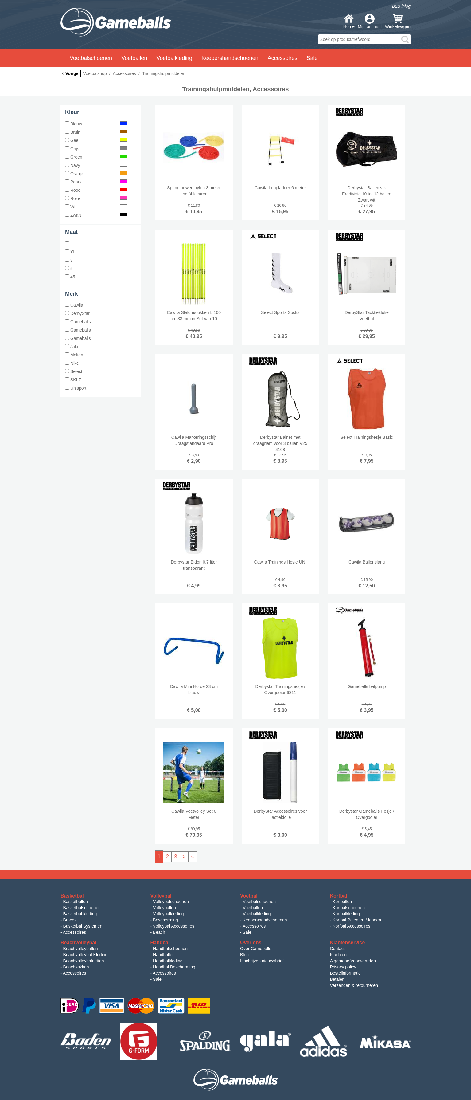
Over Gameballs (255, 948)
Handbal (160, 942)
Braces (70, 919)
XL (70, 251)
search (405, 39)
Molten (74, 354)
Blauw (96, 123)
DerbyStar (77, 313)
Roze (96, 198)
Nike (72, 363)
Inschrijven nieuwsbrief (262, 960)
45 (70, 276)
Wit (96, 206)
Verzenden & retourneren (354, 985)
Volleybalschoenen (171, 901)
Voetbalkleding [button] (174, 58)
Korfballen (342, 901)
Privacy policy (343, 966)
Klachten (338, 954)
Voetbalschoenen (259, 901)
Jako (72, 346)
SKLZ (73, 379)
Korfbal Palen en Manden (357, 919)
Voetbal (249, 895)
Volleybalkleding (168, 913)
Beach (159, 932)
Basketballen (75, 901)
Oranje (96, 173)
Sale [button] (312, 58)
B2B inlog (401, 6)
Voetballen (253, 907)
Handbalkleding (168, 960)
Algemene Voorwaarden (353, 960)
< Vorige (70, 73)
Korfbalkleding (346, 913)
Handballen (164, 954)
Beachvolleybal (78, 942)
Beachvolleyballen (80, 948)
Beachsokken (76, 966)
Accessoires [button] (282, 58)
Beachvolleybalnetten (83, 960)
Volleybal (161, 895)
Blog (244, 954)
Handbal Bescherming (174, 966)
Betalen (337, 979)
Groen (96, 157)
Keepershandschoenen (265, 919)
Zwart (96, 215)
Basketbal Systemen (83, 926)
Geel (96, 140)
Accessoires (74, 932)
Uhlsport (75, 388)
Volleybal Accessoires (173, 926)
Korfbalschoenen (349, 907)
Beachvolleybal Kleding (85, 954)
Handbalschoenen (170, 948)
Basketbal (72, 895)
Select (73, 371)
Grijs (96, 148)
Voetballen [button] (134, 58)
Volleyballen (164, 907)
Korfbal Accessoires (351, 926)
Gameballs (78, 321)
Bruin (96, 132)
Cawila (74, 305)
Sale (247, 932)
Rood (96, 190)
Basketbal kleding (80, 913)
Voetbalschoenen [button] (91, 58)
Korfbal (338, 895)
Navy (96, 165)
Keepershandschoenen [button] (229, 58)
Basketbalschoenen (82, 907)
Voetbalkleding (257, 913)
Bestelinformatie (345, 973)
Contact (337, 948)
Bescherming (165, 919)
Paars (96, 181)
